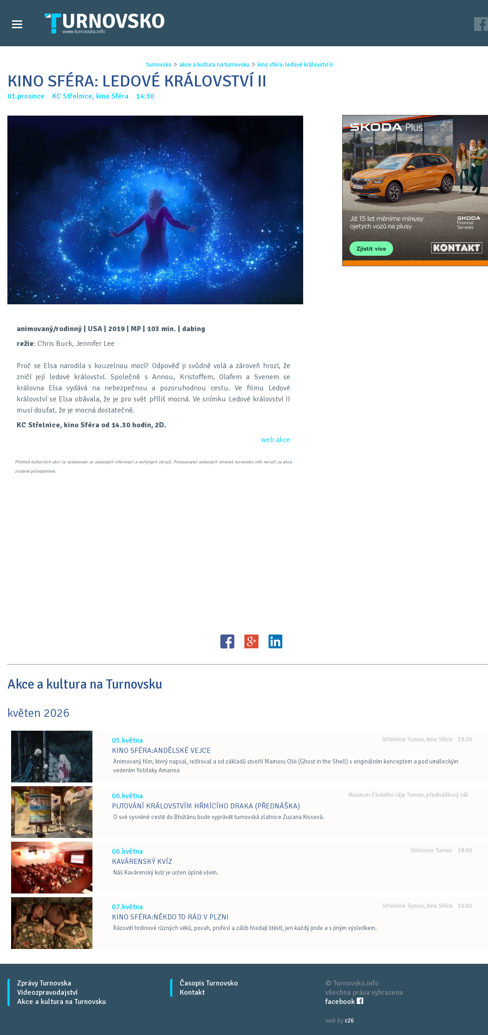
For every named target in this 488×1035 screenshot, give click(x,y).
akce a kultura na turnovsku (214, 64)
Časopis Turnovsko (209, 983)
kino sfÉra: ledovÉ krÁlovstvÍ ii (295, 64)
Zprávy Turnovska (44, 983)
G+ (251, 641)
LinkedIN (275, 641)
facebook (344, 1001)
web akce (275, 439)
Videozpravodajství (47, 992)
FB (227, 641)
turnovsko (158, 64)
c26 (349, 1020)
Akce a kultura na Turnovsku (61, 1001)
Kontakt (192, 992)
